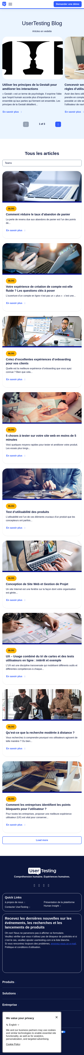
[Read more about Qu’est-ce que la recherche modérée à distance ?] (42, 723)
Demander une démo (67, 4)
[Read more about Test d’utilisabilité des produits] (42, 502)
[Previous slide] (26, 124)
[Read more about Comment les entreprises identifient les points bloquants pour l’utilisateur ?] (42, 797)
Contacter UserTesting (16, 907)
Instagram (40, 885)
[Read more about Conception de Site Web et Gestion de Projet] (42, 574)
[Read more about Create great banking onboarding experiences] (42, 351)
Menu (10, 4)
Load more (42, 840)
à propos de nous (14, 902)
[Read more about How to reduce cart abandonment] (42, 204)
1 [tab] (39, 124)
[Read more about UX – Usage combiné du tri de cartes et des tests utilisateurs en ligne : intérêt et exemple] (42, 648)
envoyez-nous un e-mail (63, 943)
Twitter (49, 885)
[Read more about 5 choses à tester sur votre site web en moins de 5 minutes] (42, 428)
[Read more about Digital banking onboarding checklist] (42, 277)
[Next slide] (58, 124)
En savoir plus (11, 112)
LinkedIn (45, 885)
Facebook (35, 885)
